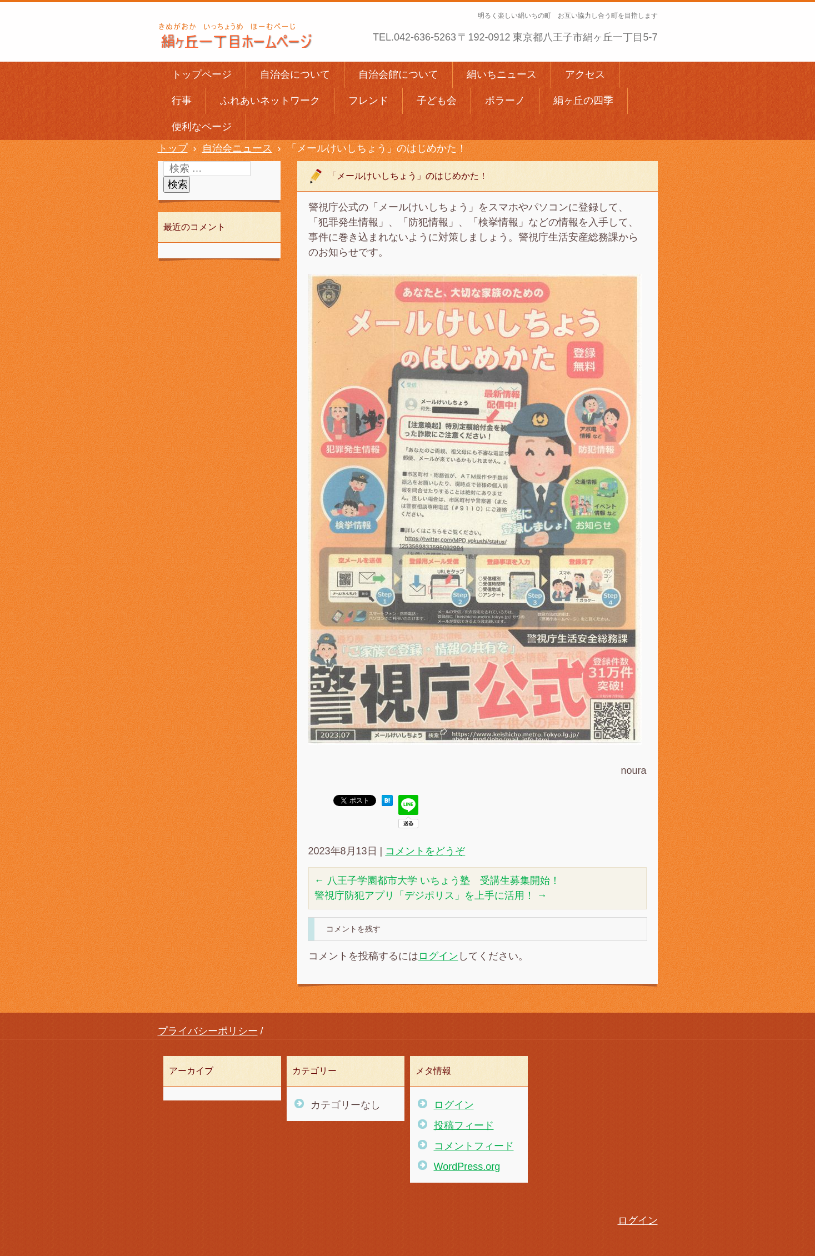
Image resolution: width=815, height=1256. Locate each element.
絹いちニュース (502, 74)
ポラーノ (505, 100)
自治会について (295, 74)
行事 (182, 100)
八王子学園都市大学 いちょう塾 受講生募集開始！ (437, 880)
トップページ (202, 74)
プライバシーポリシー (208, 1031)
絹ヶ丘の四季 (583, 100)
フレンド (368, 100)
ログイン (438, 956)
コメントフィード (474, 1146)
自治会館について (398, 74)
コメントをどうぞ (425, 851)
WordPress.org (467, 1166)
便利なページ (202, 126)
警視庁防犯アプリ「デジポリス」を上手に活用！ (430, 895)
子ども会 (437, 100)
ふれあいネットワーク (270, 100)
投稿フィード (464, 1125)
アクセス (585, 74)
